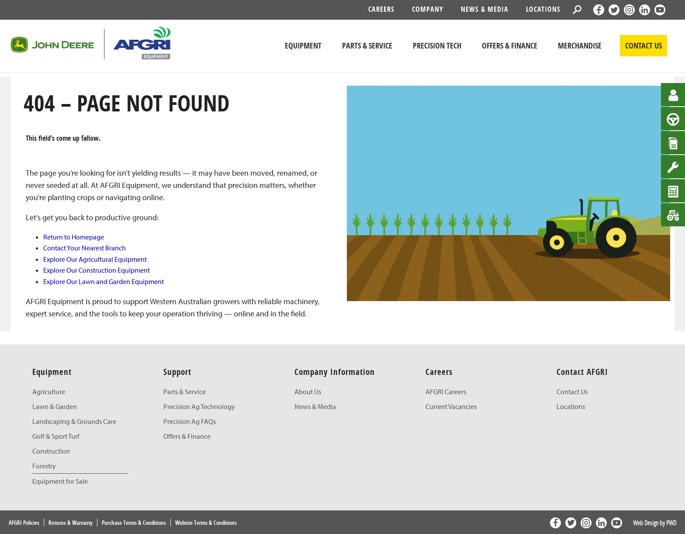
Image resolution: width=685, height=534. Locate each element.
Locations (543, 9)
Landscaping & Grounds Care (74, 421)
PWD (671, 522)
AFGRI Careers (446, 391)
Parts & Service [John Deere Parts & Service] (367, 45)
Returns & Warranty (70, 523)
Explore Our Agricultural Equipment (95, 259)
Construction (51, 451)
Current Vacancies (451, 406)
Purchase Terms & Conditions (134, 523)
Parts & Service (184, 391)
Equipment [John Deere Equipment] (303, 45)
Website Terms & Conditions (206, 523)
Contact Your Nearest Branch (84, 247)
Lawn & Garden (54, 406)
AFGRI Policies (24, 523)
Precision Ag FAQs (189, 421)
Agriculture (48, 391)
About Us (307, 391)
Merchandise (580, 45)
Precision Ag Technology (199, 406)
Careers (381, 9)
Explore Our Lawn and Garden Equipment (103, 281)
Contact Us (572, 391)
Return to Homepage (73, 236)
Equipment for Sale (60, 481)
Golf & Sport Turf (56, 436)
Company (427, 9)
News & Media (485, 9)
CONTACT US (643, 45)
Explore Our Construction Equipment (96, 270)
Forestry (44, 465)
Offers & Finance (509, 45)
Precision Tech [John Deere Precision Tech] (437, 45)
